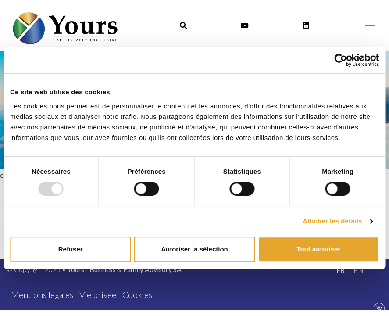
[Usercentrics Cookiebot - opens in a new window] (340, 60)
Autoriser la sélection (194, 249)
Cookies (137, 295)
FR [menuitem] (340, 270)
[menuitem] (340, 270)
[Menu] (370, 25)
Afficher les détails (332, 221)
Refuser (70, 249)
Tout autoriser (318, 249)
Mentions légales (42, 295)
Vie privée (97, 295)
